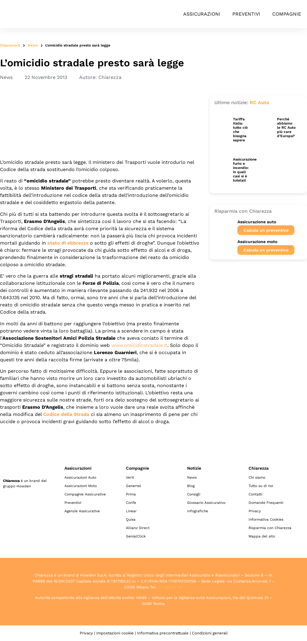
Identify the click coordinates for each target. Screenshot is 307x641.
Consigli (193, 494)
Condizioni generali (210, 633)
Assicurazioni (201, 14)
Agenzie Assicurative (82, 511)
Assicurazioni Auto (80, 477)
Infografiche (197, 511)
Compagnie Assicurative (85, 494)
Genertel (133, 486)
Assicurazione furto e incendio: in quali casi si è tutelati (245, 169)
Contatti (255, 494)
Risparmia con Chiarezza (270, 528)
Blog (191, 486)
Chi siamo (257, 477)
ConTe (131, 503)
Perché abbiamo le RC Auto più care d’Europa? (286, 127)
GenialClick (136, 536)
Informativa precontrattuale (163, 633)
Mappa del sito (262, 536)
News (33, 45)
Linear (131, 511)
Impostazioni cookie (115, 633)
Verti (130, 477)
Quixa (131, 519)
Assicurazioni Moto (80, 486)
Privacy (255, 511)
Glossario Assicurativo (206, 503)
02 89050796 (170, 587)
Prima (131, 494)
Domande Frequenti (266, 503)
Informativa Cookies (266, 519)
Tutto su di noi (261, 486)
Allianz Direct (138, 528)
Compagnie (286, 14)
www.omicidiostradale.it (139, 345)
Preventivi (246, 14)
